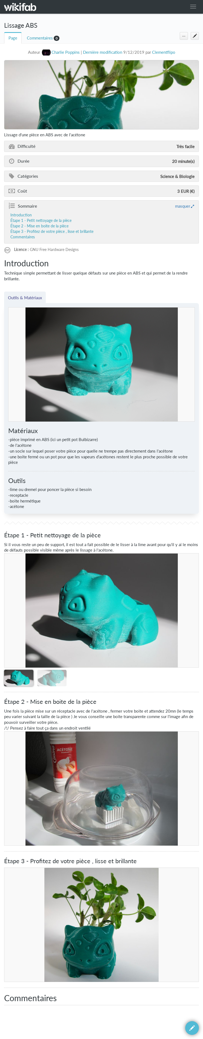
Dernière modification (102, 52)
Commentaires (40, 38)
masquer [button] (182, 206)
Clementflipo (163, 52)
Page (12, 38)
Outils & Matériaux (25, 297)
